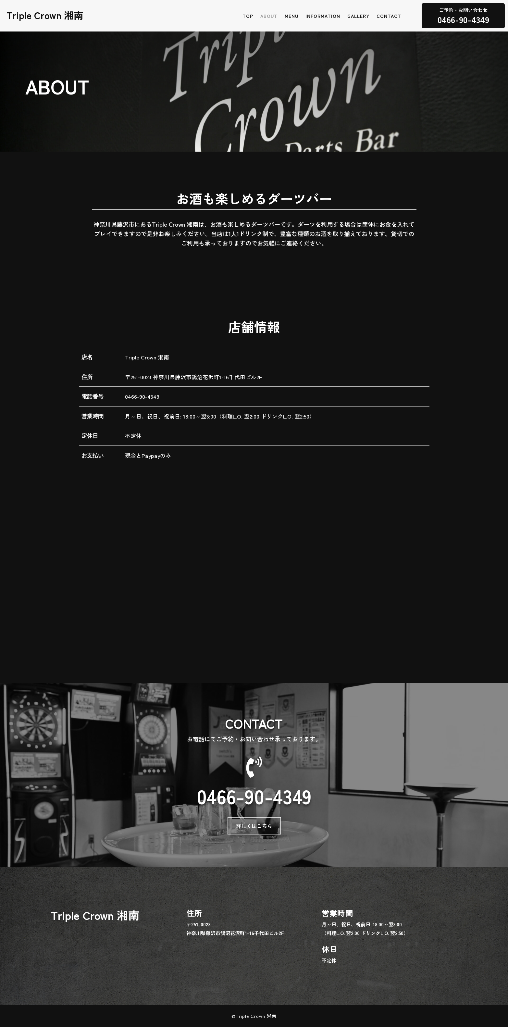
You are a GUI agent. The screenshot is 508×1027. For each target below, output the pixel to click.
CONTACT (389, 16)
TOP (247, 16)
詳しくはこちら (254, 826)
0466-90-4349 (142, 396)
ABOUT (269, 16)
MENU (291, 16)
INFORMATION (322, 16)
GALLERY (358, 16)
